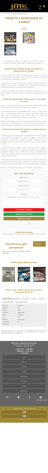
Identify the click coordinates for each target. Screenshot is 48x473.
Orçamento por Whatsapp (24, 214)
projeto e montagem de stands (35, 79)
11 (19, 349)
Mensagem (24, 194)
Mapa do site (24, 391)
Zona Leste (41, 299)
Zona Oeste (25, 299)
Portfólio (24, 371)
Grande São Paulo (8, 302)
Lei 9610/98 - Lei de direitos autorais (15, 333)
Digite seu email (24, 177)
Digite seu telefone (24, 185)
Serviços (24, 367)
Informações (24, 381)
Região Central (7, 299)
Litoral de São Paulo (21, 302)
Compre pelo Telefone (24, 218)
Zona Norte (16, 299)
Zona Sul (33, 299)
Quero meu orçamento (37, 244)
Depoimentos (24, 376)
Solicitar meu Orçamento (24, 210)
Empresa (24, 362)
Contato (24, 386)
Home (24, 357)
